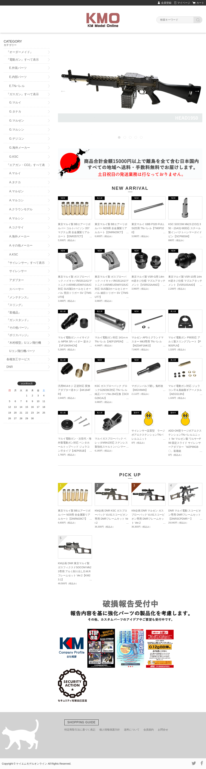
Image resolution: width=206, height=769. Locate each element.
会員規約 (148, 729)
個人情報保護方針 (109, 729)
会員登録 (166, 2)
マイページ (183, 2)
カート (200, 2)
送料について (131, 729)
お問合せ (163, 729)
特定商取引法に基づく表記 (79, 729)
